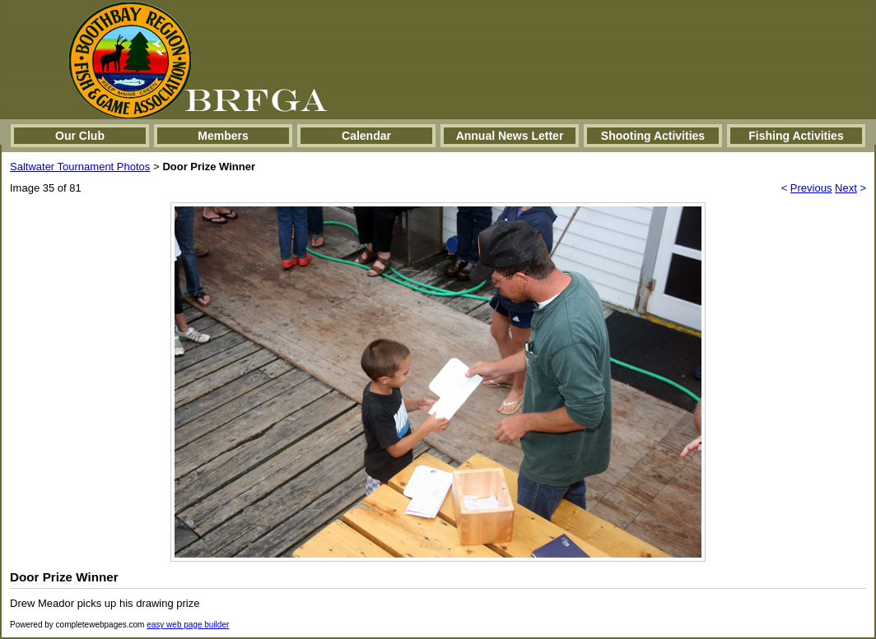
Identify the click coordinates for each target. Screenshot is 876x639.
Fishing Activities (795, 135)
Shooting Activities (653, 135)
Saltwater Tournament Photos (80, 166)
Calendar (366, 135)
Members (223, 135)
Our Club (80, 135)
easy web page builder (188, 624)
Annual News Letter (510, 135)
